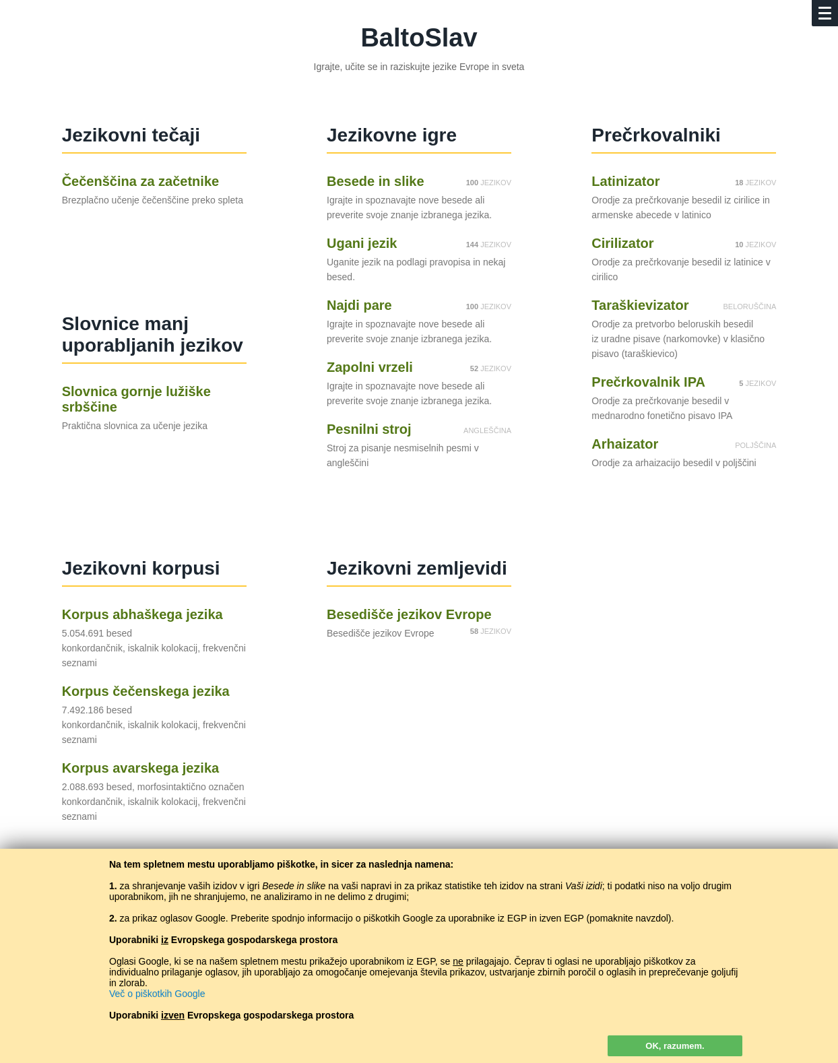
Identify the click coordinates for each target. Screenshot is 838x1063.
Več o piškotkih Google (157, 993)
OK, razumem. (674, 1046)
